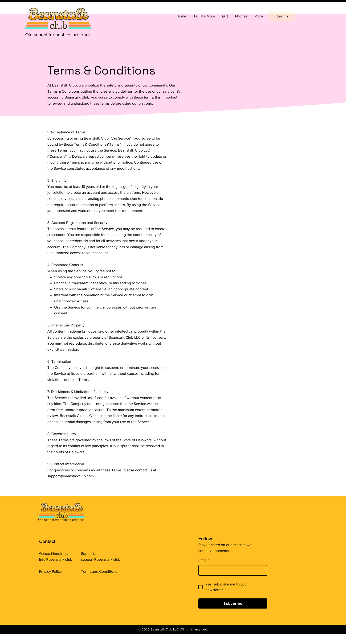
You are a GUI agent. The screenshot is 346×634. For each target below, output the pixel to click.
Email (203, 560)
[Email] (231, 570)
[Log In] (282, 16)
